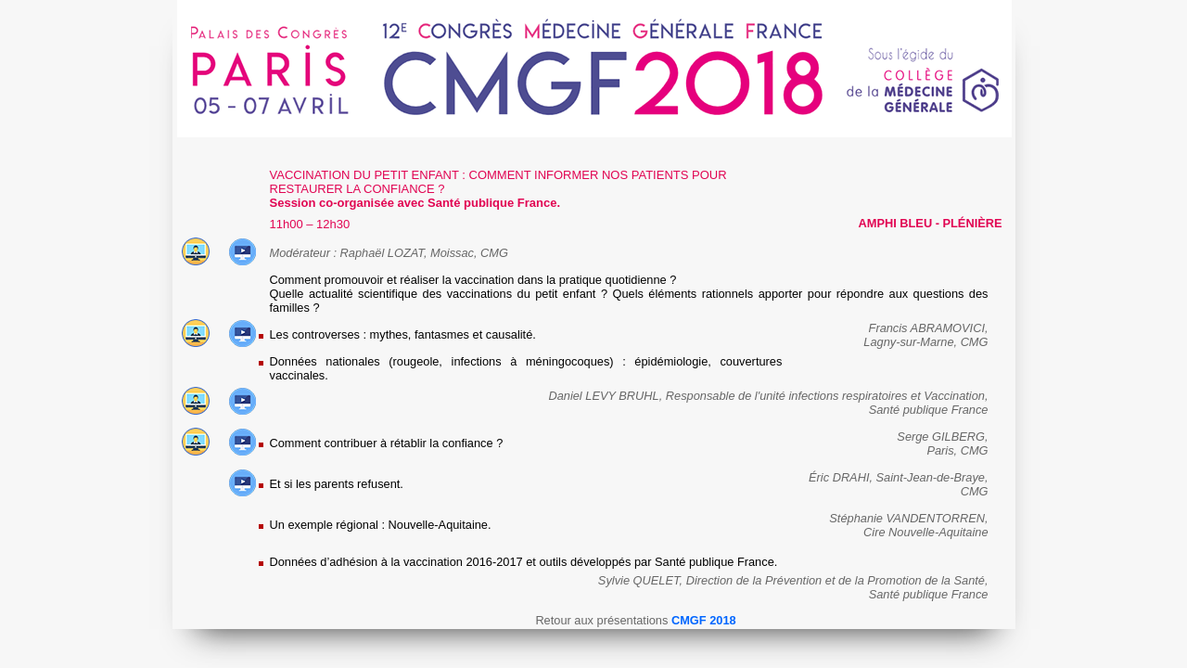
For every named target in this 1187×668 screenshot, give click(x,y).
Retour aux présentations (635, 620)
